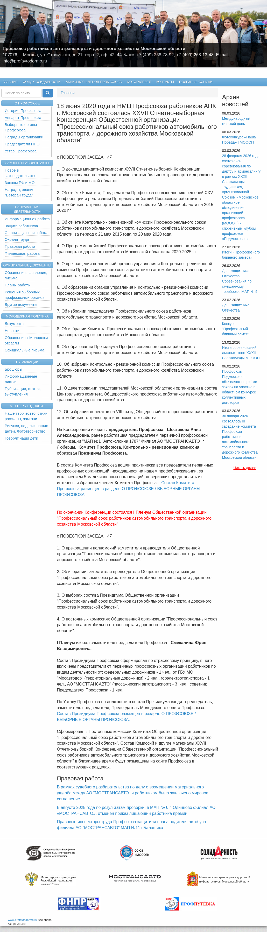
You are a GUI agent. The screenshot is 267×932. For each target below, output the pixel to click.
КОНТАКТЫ (165, 82)
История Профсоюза (23, 111)
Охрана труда (17, 239)
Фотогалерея (137, 82)
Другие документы (21, 304)
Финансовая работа (22, 253)
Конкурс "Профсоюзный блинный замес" (235, 329)
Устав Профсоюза (21, 151)
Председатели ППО (22, 144)
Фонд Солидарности (42, 82)
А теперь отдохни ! (27, 406)
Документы (14, 324)
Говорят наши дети (21, 438)
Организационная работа (26, 233)
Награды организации (24, 137)
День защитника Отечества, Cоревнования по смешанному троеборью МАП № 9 (239, 281)
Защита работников (21, 226)
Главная (10, 82)
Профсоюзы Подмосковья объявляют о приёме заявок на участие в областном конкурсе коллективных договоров (239, 387)
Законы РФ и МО (19, 183)
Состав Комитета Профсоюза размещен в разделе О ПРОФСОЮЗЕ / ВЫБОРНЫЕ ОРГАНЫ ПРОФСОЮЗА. (128, 489)
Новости (12, 331)
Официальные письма (24, 350)
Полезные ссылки (196, 82)
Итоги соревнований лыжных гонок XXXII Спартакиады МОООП (240, 352)
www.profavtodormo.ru (22, 919)
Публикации (27, 362)
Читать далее (244, 468)
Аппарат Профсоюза (23, 118)
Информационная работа (27, 219)
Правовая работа (20, 246)
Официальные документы (27, 265)
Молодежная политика (27, 316)
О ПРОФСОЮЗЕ (27, 103)
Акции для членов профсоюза (94, 82)
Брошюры (13, 369)
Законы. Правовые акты (27, 163)
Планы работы (18, 285)
